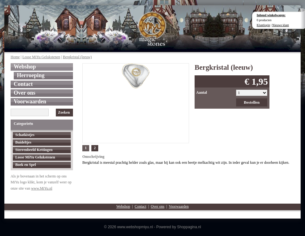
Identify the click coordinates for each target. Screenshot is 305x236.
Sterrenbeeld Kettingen (33, 150)
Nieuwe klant (280, 25)
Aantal (201, 92)
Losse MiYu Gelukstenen (41, 57)
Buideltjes (23, 142)
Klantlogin (263, 25)
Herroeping (31, 75)
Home (15, 57)
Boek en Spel (25, 165)
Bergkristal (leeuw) (77, 57)
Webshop (25, 67)
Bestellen (252, 102)
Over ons (24, 93)
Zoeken (64, 112)
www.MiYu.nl (41, 188)
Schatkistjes (24, 135)
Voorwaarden (30, 101)
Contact (23, 84)
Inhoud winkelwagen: (271, 15)
